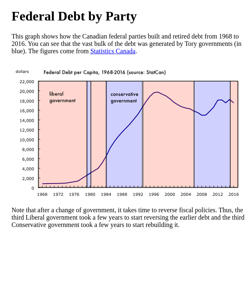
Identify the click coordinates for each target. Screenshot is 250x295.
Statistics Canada (113, 51)
